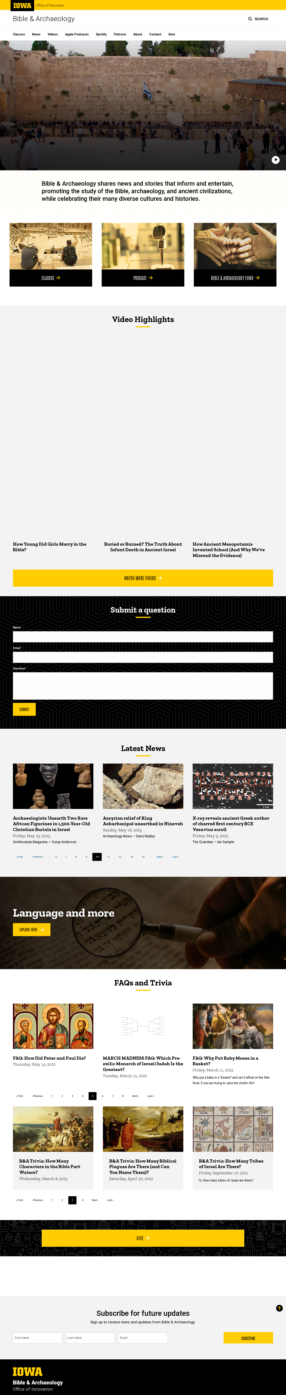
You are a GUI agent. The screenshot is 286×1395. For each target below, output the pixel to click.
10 (99, 858)
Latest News (143, 748)
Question (19, 668)
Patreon (120, 34)
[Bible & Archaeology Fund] (235, 246)
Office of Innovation (50, 5)
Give (171, 34)
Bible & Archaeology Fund (235, 278)
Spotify (101, 34)
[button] (258, 19)
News (36, 34)
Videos (53, 34)
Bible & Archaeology (44, 18)
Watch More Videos (143, 578)
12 (121, 856)
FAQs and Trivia (143, 982)
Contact (155, 34)
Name (17, 627)
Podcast (143, 278)
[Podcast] (143, 246)
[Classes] (51, 246)
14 (144, 856)
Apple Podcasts (77, 34)
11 (110, 856)
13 (133, 856)
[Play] (276, 160)
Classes (19, 34)
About (137, 34)
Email (16, 648)
